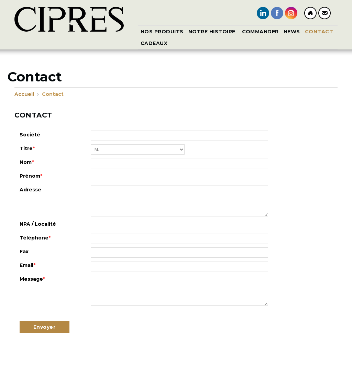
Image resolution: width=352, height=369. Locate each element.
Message (32, 279)
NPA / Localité (38, 224)
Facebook (277, 13)
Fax (24, 251)
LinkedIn (263, 13)
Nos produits (162, 32)
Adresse (30, 190)
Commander (260, 32)
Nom (27, 162)
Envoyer (44, 327)
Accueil (24, 94)
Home (310, 13)
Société (30, 135)
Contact (324, 13)
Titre (27, 148)
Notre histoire (212, 32)
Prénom (31, 176)
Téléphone (35, 238)
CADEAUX (154, 43)
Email (27, 265)
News (292, 32)
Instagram (291, 13)
